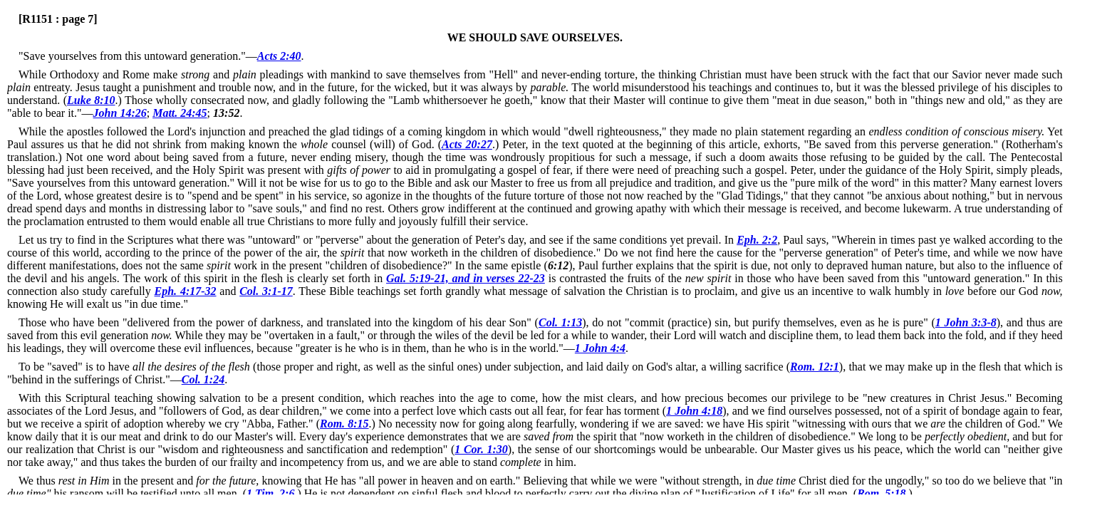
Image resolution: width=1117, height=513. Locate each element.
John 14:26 (120, 113)
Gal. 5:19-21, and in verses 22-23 (465, 278)
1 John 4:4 (600, 348)
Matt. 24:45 (179, 113)
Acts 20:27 (467, 144)
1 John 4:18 (694, 411)
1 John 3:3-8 (966, 322)
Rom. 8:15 (344, 424)
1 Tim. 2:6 (270, 493)
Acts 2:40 (279, 56)
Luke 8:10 (91, 100)
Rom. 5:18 (881, 493)
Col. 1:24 (203, 379)
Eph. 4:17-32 (186, 291)
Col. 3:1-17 (266, 291)
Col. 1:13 (560, 322)
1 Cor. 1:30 (481, 449)
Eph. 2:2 (757, 240)
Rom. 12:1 (814, 367)
